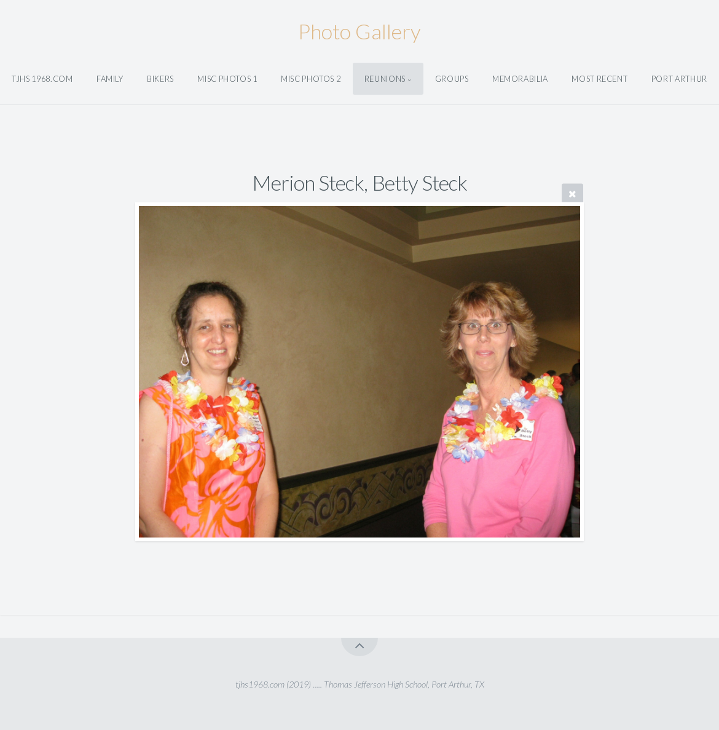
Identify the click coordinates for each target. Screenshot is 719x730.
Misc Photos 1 (227, 79)
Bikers (160, 79)
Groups (452, 79)
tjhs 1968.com (42, 79)
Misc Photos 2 (310, 79)
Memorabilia (520, 79)
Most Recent (599, 79)
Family (110, 79)
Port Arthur (679, 79)
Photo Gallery (359, 31)
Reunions (385, 79)
